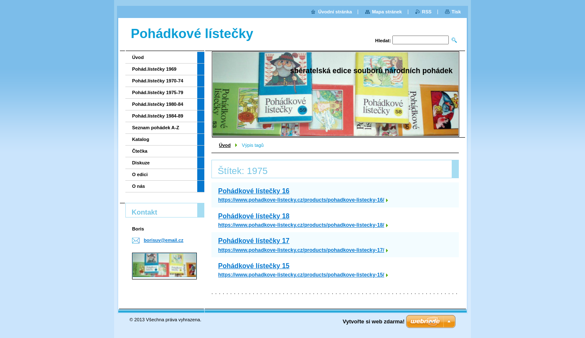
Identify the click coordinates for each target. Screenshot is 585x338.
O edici (140, 174)
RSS (427, 11)
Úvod (225, 145)
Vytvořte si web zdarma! (373, 321)
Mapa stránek (387, 11)
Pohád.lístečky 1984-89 (157, 115)
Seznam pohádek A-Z (155, 127)
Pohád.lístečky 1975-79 (157, 92)
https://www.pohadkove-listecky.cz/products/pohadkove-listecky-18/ (301, 225)
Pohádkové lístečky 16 (254, 191)
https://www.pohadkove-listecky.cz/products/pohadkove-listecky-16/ (301, 200)
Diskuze (141, 162)
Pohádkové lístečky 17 (254, 240)
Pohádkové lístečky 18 (254, 216)
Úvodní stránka (335, 11)
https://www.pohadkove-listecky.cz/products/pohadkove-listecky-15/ (301, 275)
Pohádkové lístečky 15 (254, 265)
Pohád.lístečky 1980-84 (157, 104)
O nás (138, 186)
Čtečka (140, 151)
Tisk (456, 11)
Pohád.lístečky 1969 (154, 69)
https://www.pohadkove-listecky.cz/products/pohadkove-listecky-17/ (301, 250)
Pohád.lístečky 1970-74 (157, 80)
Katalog (140, 139)
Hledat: (383, 40)
